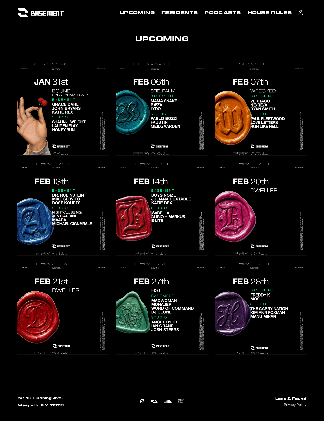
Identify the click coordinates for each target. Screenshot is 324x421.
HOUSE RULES (270, 12)
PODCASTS (223, 12)
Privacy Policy (295, 404)
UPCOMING (137, 12)
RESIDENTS (179, 12)
